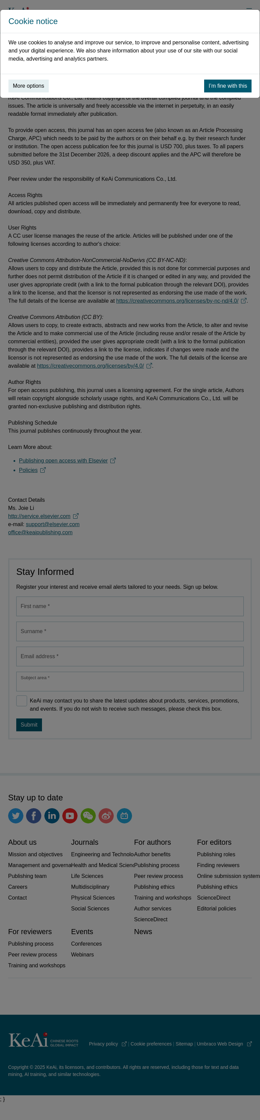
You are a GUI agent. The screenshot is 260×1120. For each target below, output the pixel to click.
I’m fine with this (228, 86)
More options (28, 86)
